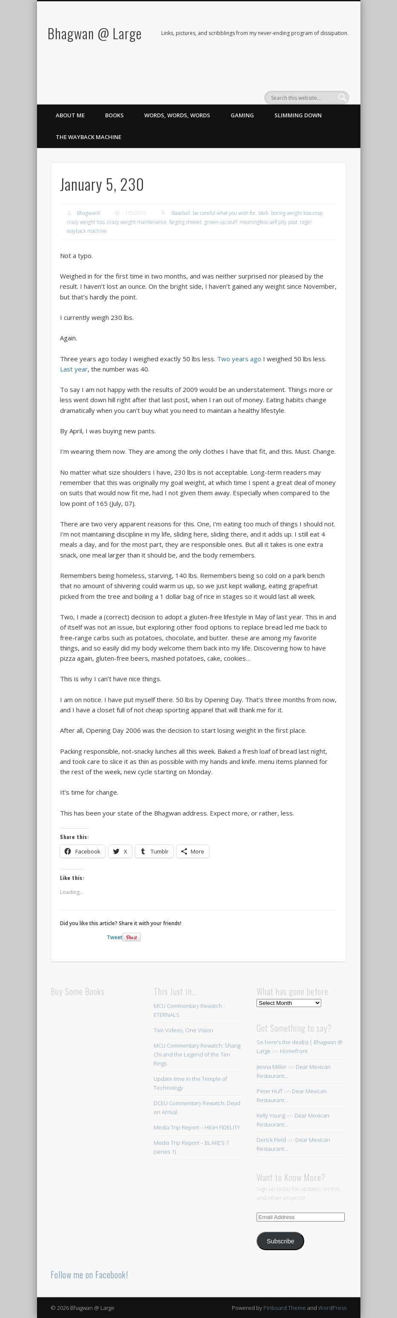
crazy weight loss (86, 222)
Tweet (115, 937)
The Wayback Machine (88, 137)
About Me (70, 115)
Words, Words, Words (177, 115)
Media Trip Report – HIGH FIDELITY (197, 1127)
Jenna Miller (271, 1067)
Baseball (180, 213)
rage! (305, 222)
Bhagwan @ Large (95, 33)
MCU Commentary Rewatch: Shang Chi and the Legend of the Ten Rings (197, 1054)
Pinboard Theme (284, 1308)
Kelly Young (271, 1115)
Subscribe (280, 1241)
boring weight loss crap (297, 213)
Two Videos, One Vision (183, 1030)
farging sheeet (185, 222)
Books (114, 115)
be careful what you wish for (224, 213)
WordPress (332, 1308)
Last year (74, 369)
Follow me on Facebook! (89, 1274)
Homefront (294, 1051)
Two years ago (239, 358)
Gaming (242, 115)
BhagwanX (88, 213)
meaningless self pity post (268, 222)
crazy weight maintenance (137, 222)
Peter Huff (270, 1091)
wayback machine (87, 231)
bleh (263, 213)
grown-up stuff (220, 222)
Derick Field (271, 1140)
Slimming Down (298, 115)
